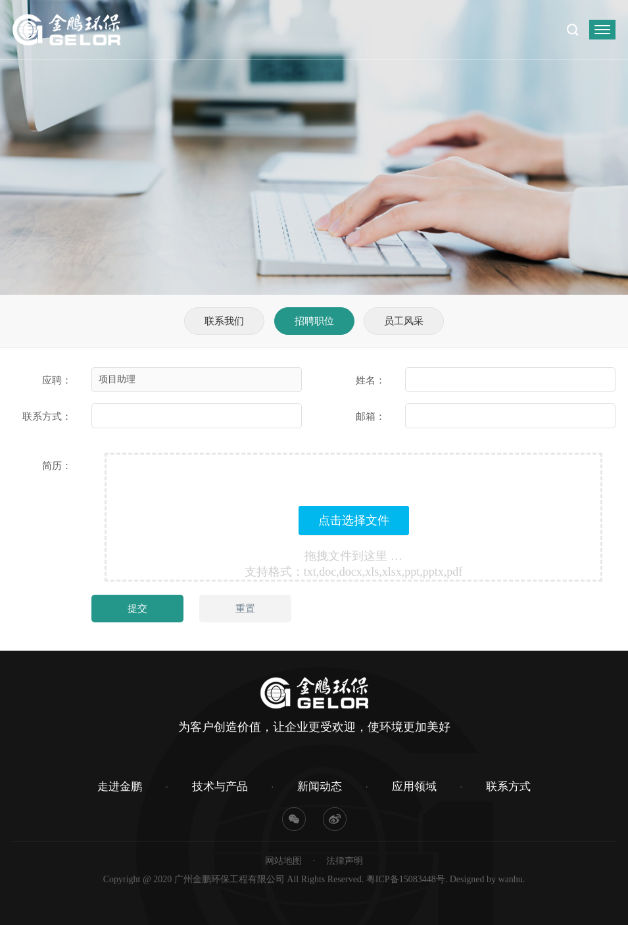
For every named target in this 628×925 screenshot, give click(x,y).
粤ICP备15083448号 (405, 879)
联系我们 (224, 321)
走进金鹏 (119, 786)
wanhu (510, 879)
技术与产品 (220, 786)
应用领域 (414, 786)
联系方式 (508, 786)
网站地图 (283, 861)
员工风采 (403, 321)
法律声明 (344, 861)
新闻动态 (319, 786)
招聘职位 (314, 321)
